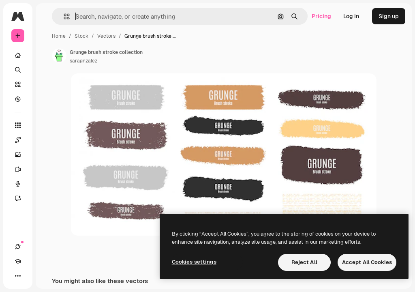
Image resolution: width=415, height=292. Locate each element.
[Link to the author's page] (59, 55)
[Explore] (17, 98)
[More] (17, 275)
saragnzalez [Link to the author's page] (83, 61)
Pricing (321, 16)
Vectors (106, 36)
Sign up (389, 16)
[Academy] (17, 261)
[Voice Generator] (21, 183)
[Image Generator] (21, 154)
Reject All (304, 262)
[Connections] (17, 246)
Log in (351, 16)
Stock (81, 36)
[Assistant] (21, 198)
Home (59, 36)
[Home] (17, 55)
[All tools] (17, 125)
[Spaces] (21, 139)
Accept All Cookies (367, 262)
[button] (63, 16)
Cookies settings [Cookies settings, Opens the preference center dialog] (194, 261)
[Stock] (17, 84)
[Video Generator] (21, 169)
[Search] (17, 69)
